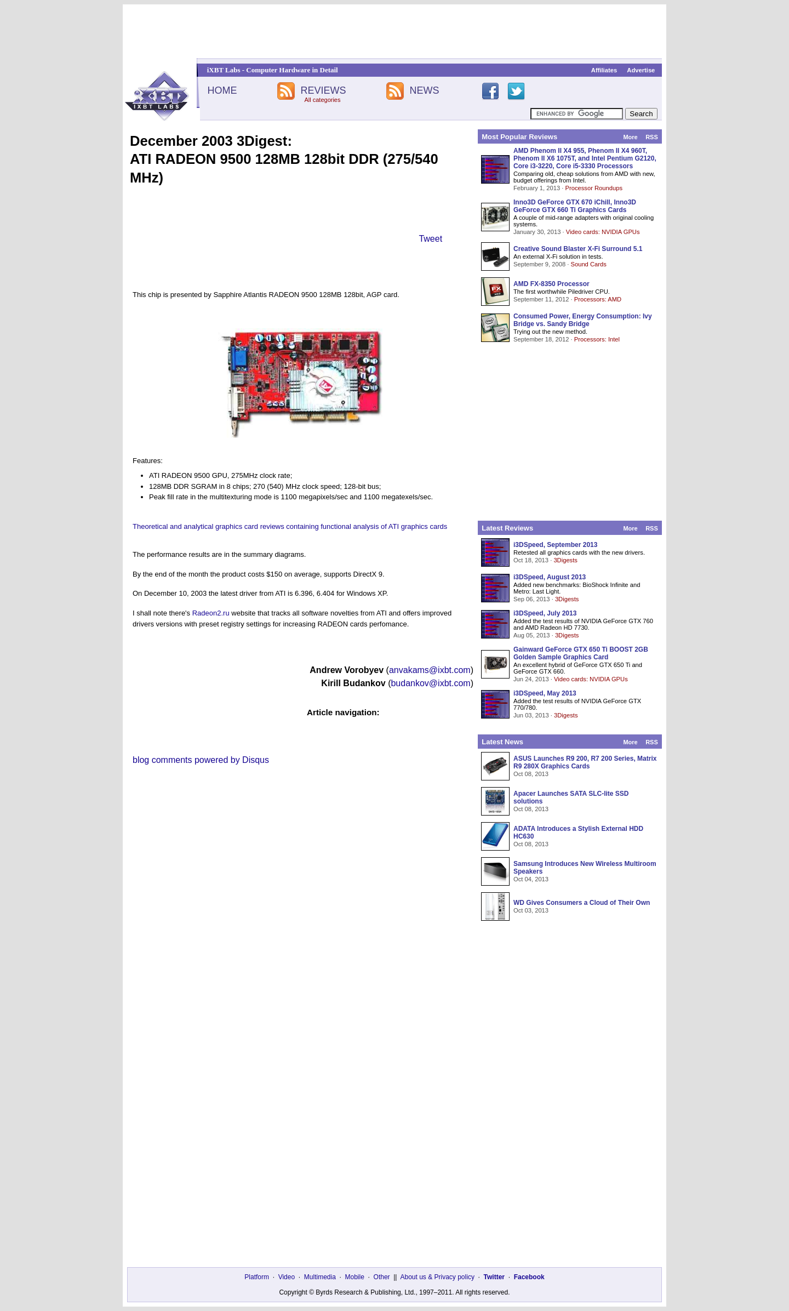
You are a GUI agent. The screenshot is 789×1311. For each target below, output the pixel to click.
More (630, 137)
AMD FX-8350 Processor (551, 284)
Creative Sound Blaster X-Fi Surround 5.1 (577, 249)
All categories (322, 99)
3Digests (565, 560)
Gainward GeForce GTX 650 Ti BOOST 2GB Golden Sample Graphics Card (580, 653)
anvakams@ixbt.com (430, 670)
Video (286, 1277)
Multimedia (320, 1277)
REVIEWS (323, 90)
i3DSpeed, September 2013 (555, 545)
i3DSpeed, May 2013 (544, 693)
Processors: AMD (597, 299)
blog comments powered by (201, 760)
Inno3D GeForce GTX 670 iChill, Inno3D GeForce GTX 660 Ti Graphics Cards (574, 206)
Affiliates (604, 70)
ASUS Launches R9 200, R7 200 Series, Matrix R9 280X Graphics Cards (584, 762)
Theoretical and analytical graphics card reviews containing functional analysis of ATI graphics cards (290, 526)
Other (382, 1277)
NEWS (424, 90)
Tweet (430, 238)
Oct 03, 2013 (530, 910)
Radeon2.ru (211, 613)
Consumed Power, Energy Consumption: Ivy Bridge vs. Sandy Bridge (582, 320)
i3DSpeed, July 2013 (544, 613)
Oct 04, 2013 (530, 879)
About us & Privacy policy (437, 1277)
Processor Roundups (593, 188)
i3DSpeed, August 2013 (549, 577)
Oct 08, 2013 (530, 774)
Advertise (641, 70)
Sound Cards (588, 264)
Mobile (354, 1277)
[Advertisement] (394, 31)
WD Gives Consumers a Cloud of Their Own (581, 903)
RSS (651, 137)
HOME (222, 90)
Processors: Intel (597, 339)
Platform (256, 1277)
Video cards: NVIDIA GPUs (603, 232)
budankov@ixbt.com (430, 683)
